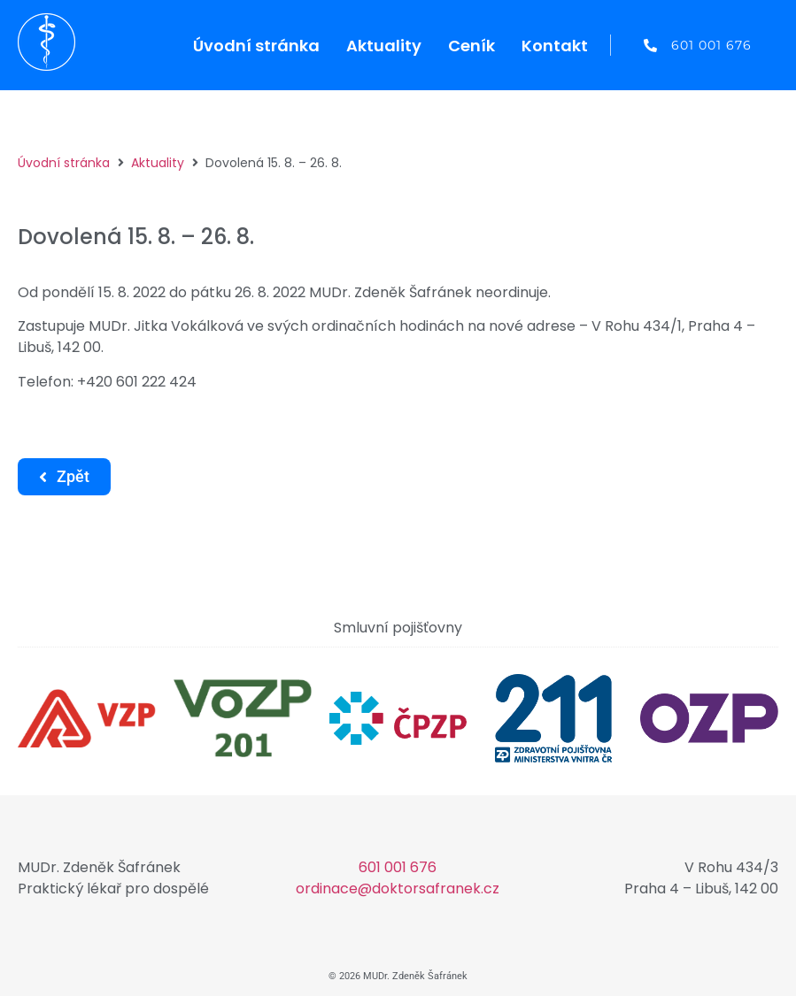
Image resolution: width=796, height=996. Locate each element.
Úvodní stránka (64, 163)
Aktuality (157, 163)
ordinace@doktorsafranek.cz (397, 888)
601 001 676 (398, 867)
